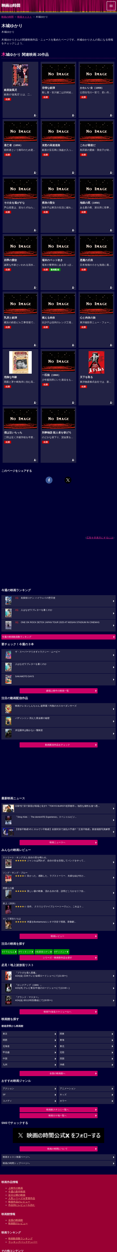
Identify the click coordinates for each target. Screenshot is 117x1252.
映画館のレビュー (18, 1223)
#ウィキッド (25, 951)
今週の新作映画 (16, 1191)
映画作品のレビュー (19, 1201)
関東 (62, 1034)
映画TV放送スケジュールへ (57, 1011)
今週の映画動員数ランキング (16, 637)
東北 (62, 1046)
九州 (5, 1064)
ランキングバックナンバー (22, 1242)
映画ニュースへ (57, 842)
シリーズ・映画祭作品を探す (57, 957)
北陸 (62, 1052)
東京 (5, 1034)
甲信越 (6, 1052)
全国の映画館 (15, 1220)
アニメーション (68, 1088)
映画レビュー (57, 936)
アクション (8, 1088)
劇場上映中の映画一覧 (57, 690)
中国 (5, 1058)
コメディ (7, 1101)
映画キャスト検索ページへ (16, 1157)
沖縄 (62, 1064)
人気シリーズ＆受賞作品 (21, 1198)
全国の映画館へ (57, 1073)
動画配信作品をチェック (57, 745)
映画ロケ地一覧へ (58, 1115)
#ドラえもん (8, 951)
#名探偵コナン (42, 951)
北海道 (6, 1046)
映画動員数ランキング (20, 1238)
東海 (62, 1040)
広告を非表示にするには (99, 537)
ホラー (63, 1101)
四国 (62, 1058)
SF (4, 1094)
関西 (5, 1040)
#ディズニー (60, 951)
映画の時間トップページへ (16, 1163)
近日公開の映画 (16, 1195)
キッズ (63, 1094)
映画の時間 (7, 16)
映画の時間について (57, 1148)
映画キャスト (24, 16)
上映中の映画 (15, 1188)
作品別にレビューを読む (21, 1205)
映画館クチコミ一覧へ (57, 1109)
